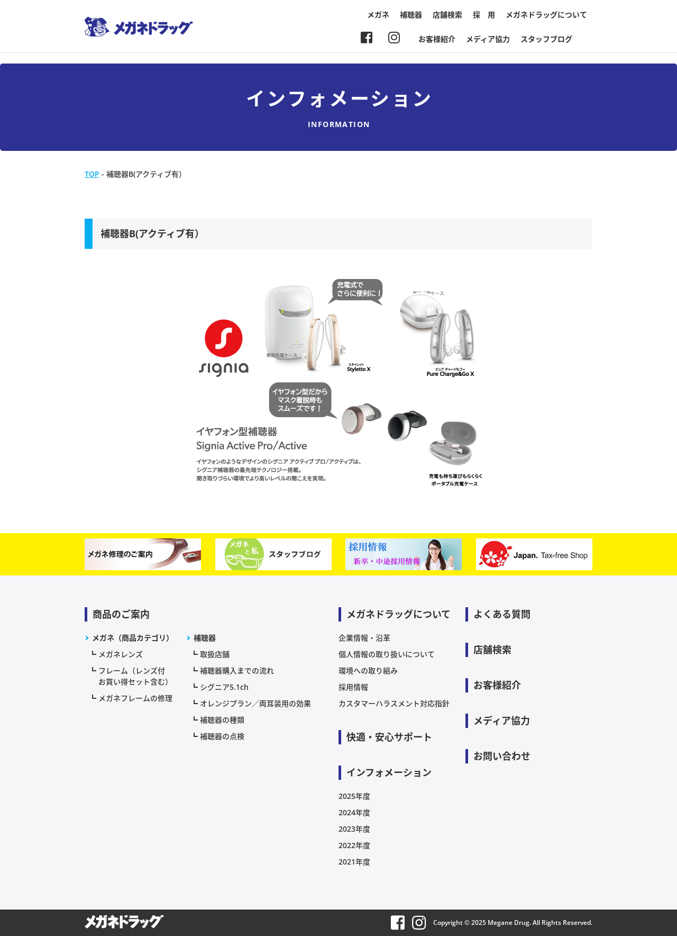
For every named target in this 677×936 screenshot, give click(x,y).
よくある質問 (501, 614)
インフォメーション (389, 772)
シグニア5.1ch (224, 687)
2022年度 (354, 845)
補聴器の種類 (222, 720)
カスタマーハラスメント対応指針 (394, 703)
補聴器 (411, 15)
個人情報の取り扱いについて (386, 654)
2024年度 (354, 812)
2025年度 (354, 796)
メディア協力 (488, 39)
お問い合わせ (501, 756)
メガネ (378, 15)
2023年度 (354, 829)
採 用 (484, 15)
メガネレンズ (120, 654)
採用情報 (353, 687)
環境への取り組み (368, 670)
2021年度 (354, 862)
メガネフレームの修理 (135, 698)
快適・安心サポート (389, 737)
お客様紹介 (436, 39)
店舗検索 (447, 15)
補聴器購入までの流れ (237, 670)
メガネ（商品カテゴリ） (132, 638)
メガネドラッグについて (546, 15)
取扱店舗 (215, 654)
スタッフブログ (546, 39)
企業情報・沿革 (364, 638)
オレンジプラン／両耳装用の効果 (255, 703)
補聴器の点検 (222, 736)
